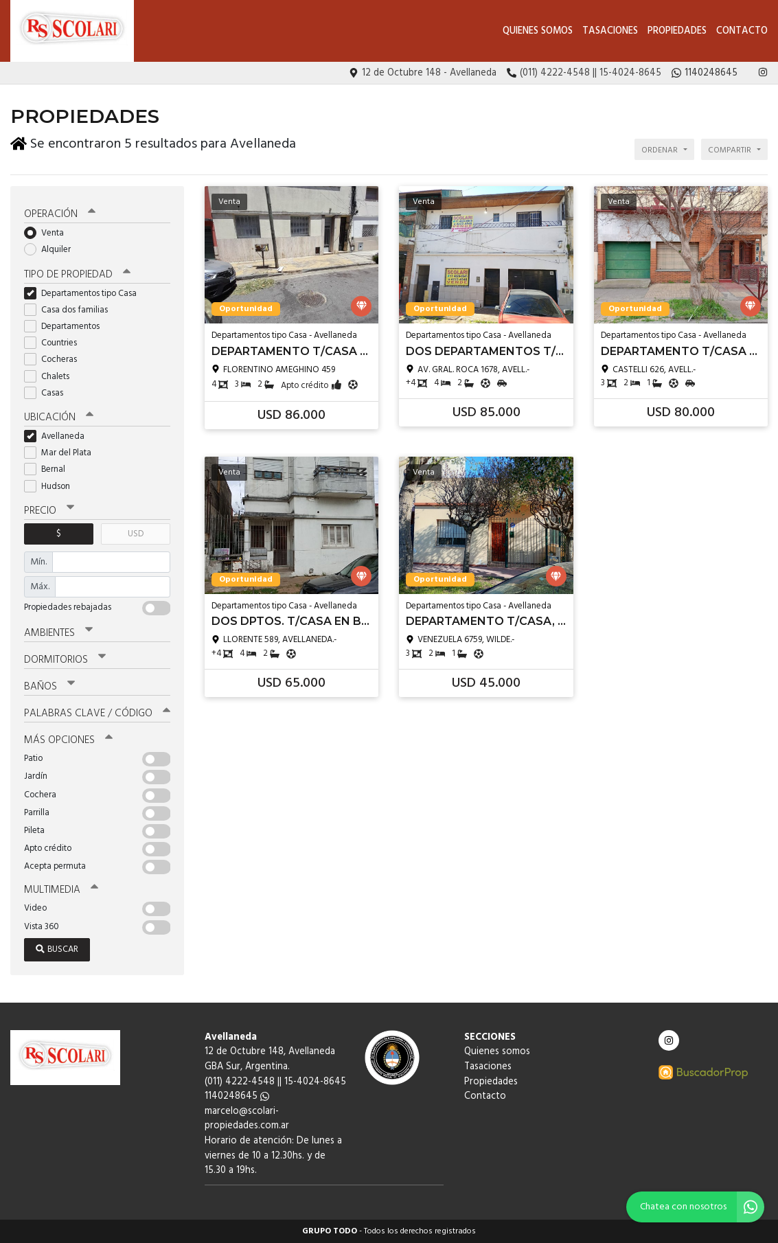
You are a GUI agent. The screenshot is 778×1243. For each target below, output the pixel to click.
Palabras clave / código (97, 713)
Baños (49, 686)
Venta (48, 233)
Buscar (57, 949)
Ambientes (58, 633)
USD (136, 534)
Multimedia (61, 890)
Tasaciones (610, 31)
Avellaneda (58, 436)
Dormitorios (65, 660)
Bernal (49, 469)
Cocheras (55, 359)
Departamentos (66, 326)
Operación (59, 214)
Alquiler (52, 249)
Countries (55, 343)
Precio (49, 511)
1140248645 (237, 1096)
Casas (48, 393)
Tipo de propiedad (77, 274)
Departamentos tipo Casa (85, 293)
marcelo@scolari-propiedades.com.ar (247, 1119)
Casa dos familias (70, 310)
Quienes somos (538, 31)
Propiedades (677, 31)
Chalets (51, 376)
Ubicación (58, 417)
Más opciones (68, 740)
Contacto (742, 31)
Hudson (51, 486)
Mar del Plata (62, 452)
